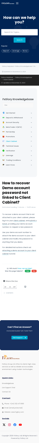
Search (19, 40)
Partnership (8, 132)
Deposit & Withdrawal (12, 118)
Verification (8, 151)
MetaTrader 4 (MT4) (12, 127)
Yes (27, 271)
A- (6, 287)
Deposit (6, 51)
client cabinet (19, 220)
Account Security (10, 122)
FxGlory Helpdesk (8, 66)
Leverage (15, 51)
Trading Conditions (11, 160)
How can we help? (25, 268)
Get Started (8, 113)
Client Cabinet (9, 141)
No (34, 271)
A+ (14, 287)
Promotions (8, 137)
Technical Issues (10, 146)
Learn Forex (8, 165)
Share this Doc (10, 281)
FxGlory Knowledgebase (23, 66)
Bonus (25, 51)
